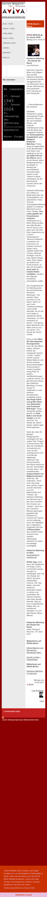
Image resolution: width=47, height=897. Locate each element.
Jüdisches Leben (9, 43)
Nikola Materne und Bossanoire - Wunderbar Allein (35, 650)
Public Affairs (7, 33)
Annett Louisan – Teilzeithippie (34, 658)
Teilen (41, 701)
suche (4, 720)
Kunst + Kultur (8, 38)
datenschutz (29, 720)
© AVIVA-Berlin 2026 (12, 711)
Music (31, 684)
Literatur (5, 48)
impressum (18, 720)
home (36, 720)
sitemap (11, 720)
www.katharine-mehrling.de (33, 556)
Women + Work (8, 28)
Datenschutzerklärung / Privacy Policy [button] (19, 888)
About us (5, 57)
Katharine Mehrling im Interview (35, 672)
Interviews (6, 53)
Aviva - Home (7, 24)
